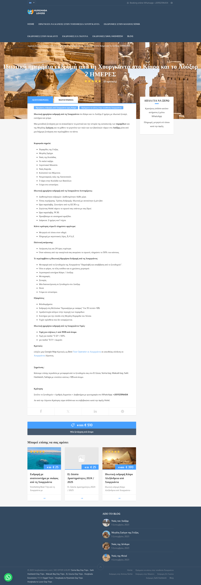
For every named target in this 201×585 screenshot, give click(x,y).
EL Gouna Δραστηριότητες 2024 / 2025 (80, 478)
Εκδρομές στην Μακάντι (42, 36)
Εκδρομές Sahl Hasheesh (107, 36)
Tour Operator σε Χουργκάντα (87, 351)
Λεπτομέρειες (40, 100)
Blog (130, 36)
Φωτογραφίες (66, 100)
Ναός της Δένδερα (120, 544)
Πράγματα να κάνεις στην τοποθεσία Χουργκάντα (68, 24)
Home (30, 24)
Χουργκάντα (39, 355)
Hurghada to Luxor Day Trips (39, 582)
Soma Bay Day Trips (80, 570)
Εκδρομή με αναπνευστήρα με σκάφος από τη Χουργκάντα (44, 478)
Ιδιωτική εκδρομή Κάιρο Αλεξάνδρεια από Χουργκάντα (119, 478)
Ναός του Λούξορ (120, 520)
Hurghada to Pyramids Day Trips (69, 578)
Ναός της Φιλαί (119, 555)
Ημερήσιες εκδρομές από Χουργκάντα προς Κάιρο (56, 107)
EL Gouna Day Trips (74, 574)
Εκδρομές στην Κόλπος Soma (122, 24)
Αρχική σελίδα (34, 45)
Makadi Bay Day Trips (55, 574)
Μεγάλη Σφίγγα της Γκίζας (125, 532)
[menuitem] (32, 2)
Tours (46, 45)
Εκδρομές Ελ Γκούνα (75, 36)
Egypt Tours (48, 578)
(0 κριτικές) (100, 81)
